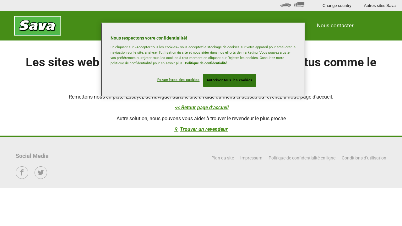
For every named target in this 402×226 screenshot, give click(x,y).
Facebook (22, 177)
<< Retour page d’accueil (202, 107)
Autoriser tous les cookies (230, 80)
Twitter (41, 177)
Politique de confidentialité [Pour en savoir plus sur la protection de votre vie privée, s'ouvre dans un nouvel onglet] (206, 63)
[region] (203, 60)
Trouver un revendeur (204, 129)
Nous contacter (335, 25)
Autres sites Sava (380, 5)
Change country (337, 5)
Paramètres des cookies (178, 80)
